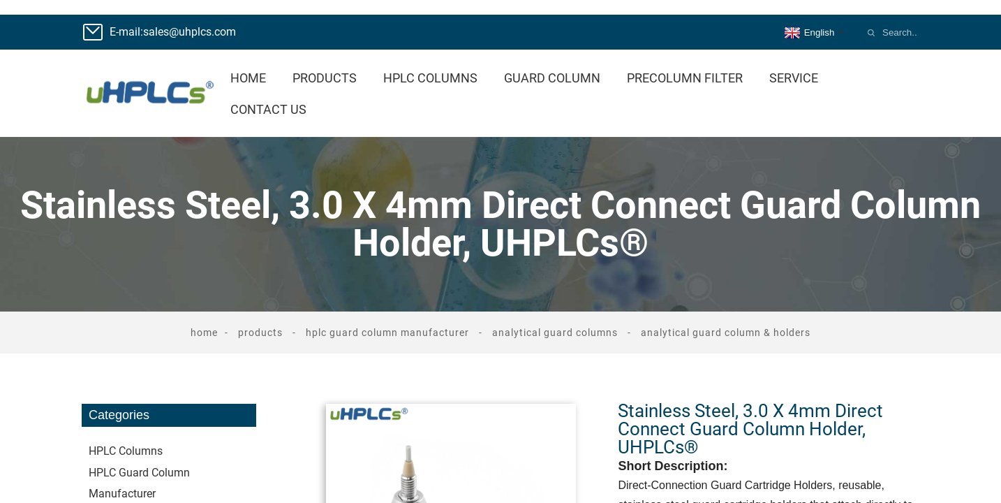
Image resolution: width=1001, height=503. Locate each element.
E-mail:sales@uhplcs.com (173, 31)
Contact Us (268, 109)
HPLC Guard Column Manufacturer (387, 332)
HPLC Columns (430, 78)
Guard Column (552, 78)
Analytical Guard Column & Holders (725, 332)
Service (793, 78)
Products (324, 78)
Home (248, 78)
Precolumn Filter (685, 78)
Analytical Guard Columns (555, 332)
